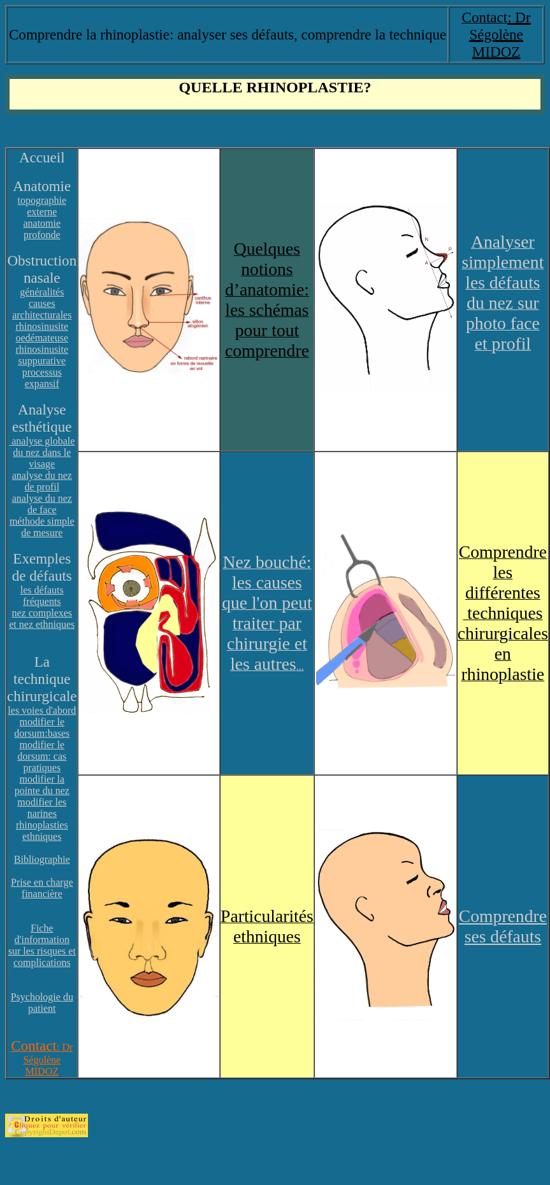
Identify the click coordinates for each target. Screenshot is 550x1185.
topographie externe (42, 206)
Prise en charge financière (42, 888)
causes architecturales (41, 309)
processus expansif (42, 378)
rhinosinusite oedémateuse (41, 332)
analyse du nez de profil (42, 481)
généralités (42, 292)
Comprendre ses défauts (503, 926)
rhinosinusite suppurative (41, 355)
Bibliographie (42, 859)
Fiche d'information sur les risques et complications (42, 945)
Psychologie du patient (42, 1002)
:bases (57, 733)
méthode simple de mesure (42, 527)
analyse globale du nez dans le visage (42, 452)
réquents (43, 601)
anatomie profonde (42, 229)
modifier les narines (41, 808)
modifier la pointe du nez (42, 785)
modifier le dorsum (39, 727)
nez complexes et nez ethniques (42, 618)
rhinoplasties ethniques (42, 831)
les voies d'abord (42, 710)
